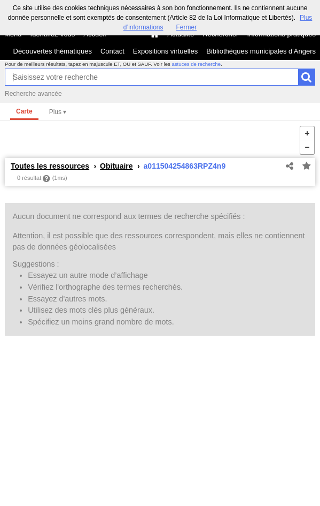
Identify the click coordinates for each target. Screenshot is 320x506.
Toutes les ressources (50, 166)
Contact (112, 51)
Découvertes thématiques (52, 51)
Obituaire (116, 166)
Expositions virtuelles (165, 51)
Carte (24, 111)
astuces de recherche (196, 64)
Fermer (186, 27)
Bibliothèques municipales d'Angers (261, 51)
